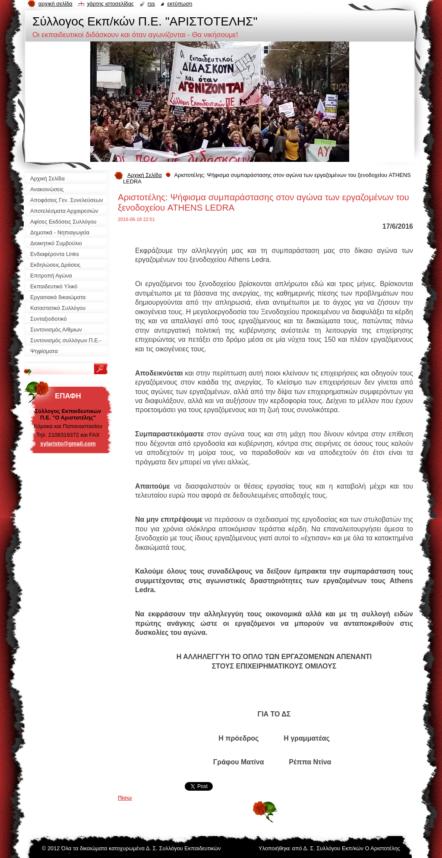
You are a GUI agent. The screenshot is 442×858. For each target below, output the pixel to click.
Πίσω (125, 798)
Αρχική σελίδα (55, 3)
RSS (151, 3)
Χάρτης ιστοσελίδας (110, 3)
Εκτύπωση (179, 3)
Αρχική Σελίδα (144, 175)
